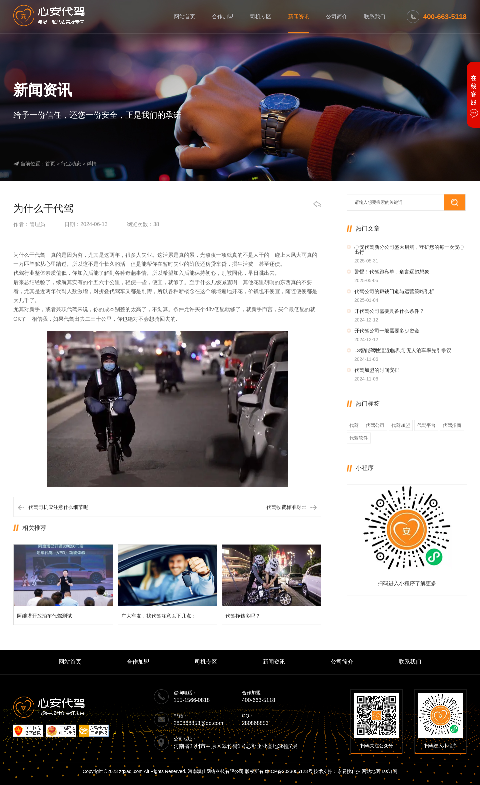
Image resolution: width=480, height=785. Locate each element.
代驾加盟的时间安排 (376, 370)
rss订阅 (389, 771)
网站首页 (184, 16)
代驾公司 (375, 425)
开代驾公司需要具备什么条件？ (389, 311)
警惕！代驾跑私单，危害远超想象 (391, 271)
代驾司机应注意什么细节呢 (58, 507)
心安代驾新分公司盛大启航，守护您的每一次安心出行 (409, 249)
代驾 (354, 425)
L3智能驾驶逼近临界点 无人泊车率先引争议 (402, 350)
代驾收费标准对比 (286, 507)
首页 (50, 163)
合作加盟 (222, 16)
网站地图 (371, 771)
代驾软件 (358, 438)
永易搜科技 (349, 771)
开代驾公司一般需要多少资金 (386, 330)
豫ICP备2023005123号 (288, 771)
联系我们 (374, 16)
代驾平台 (426, 425)
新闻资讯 (298, 16)
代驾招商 (452, 425)
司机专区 (260, 16)
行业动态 (71, 163)
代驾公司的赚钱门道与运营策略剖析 (394, 291)
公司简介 (336, 16)
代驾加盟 (400, 425)
